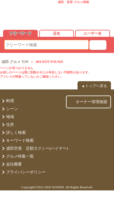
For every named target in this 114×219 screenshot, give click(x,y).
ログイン (90, 15)
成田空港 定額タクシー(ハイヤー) (37, 148)
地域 (10, 116)
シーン (12, 108)
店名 (56, 33)
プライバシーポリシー (26, 172)
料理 (10, 101)
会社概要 (14, 164)
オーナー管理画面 (91, 101)
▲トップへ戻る (94, 86)
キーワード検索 (20, 140)
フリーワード (20, 33)
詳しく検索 (16, 132)
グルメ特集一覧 (20, 156)
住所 (10, 124)
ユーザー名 (92, 33)
